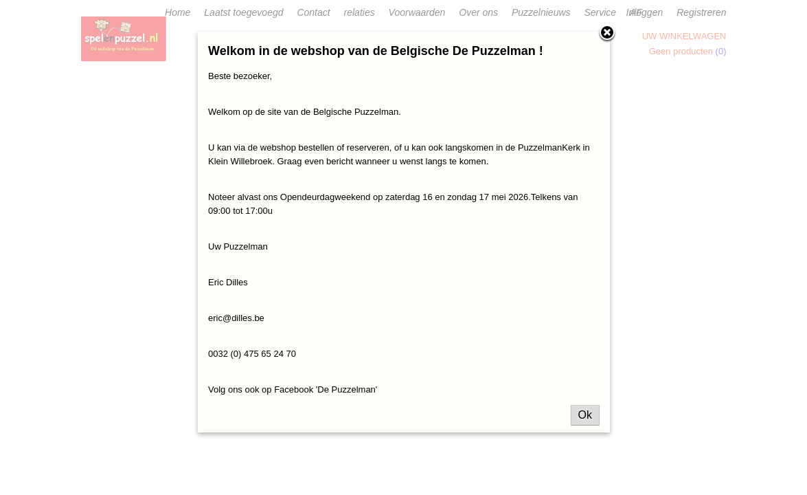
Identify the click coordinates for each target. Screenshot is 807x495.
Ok (585, 415)
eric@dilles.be (236, 318)
